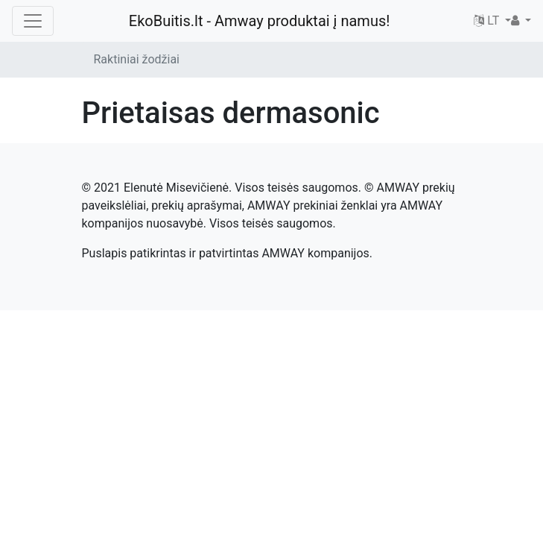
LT (488, 20)
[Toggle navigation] (33, 21)
